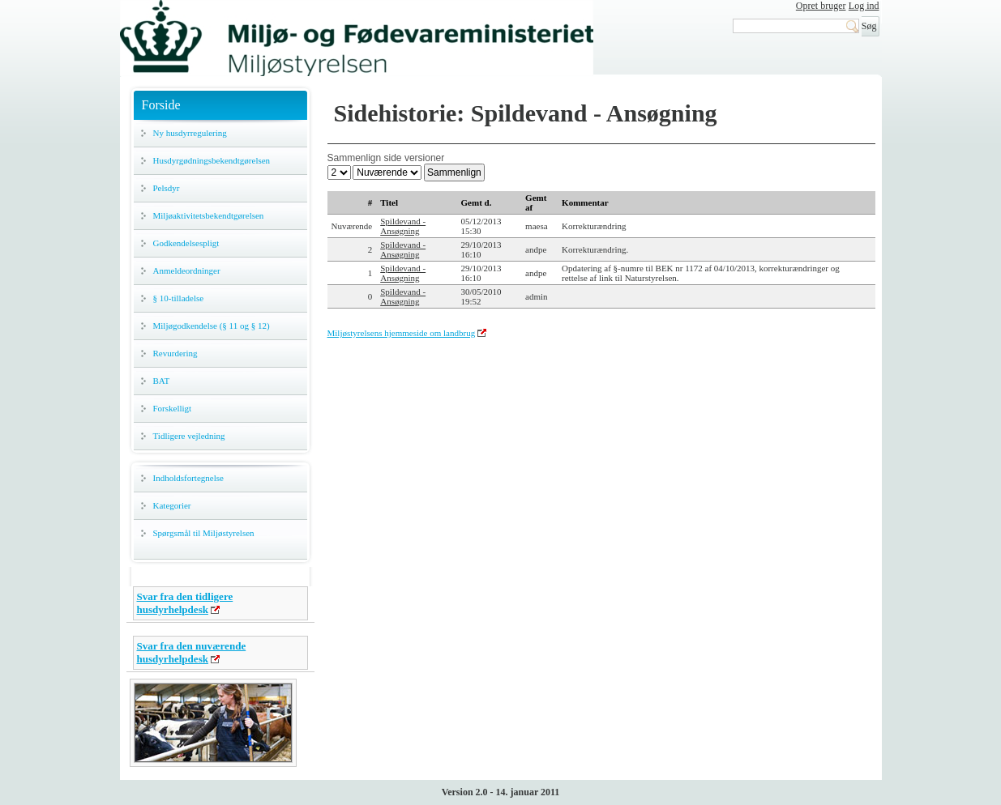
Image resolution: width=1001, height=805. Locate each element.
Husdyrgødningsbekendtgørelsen (212, 160)
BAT (161, 380)
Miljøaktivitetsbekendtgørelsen (208, 215)
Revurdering (175, 353)
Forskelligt (172, 408)
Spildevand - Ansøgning (403, 226)
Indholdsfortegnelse (188, 478)
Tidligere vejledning (189, 436)
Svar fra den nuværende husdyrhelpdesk (191, 652)
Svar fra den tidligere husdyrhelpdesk (185, 602)
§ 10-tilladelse (178, 298)
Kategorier (172, 505)
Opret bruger (821, 5)
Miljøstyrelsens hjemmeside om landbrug (401, 333)
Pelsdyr (166, 188)
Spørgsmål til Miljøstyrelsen (204, 533)
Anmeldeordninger (186, 270)
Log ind (864, 5)
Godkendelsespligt (186, 243)
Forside (161, 105)
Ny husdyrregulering (190, 133)
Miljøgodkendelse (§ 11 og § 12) (211, 325)
